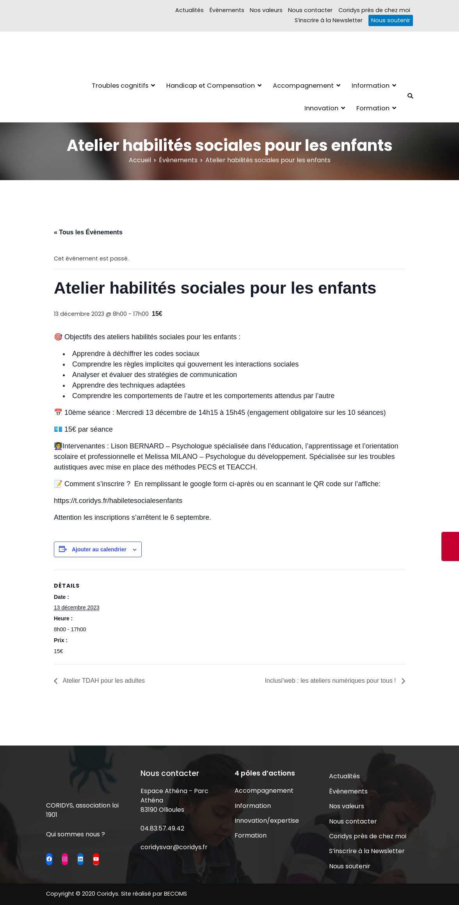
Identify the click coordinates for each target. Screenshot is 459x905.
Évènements (227, 10)
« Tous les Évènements (88, 232)
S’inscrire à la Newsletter (329, 20)
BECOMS (175, 894)
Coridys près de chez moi (374, 10)
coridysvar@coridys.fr (174, 847)
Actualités (189, 10)
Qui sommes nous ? (75, 834)
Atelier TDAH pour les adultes (103, 680)
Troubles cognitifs (120, 85)
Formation (373, 108)
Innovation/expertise (267, 820)
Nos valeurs (266, 10)
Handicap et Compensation (210, 85)
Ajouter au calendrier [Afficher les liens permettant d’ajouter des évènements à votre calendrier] (99, 549)
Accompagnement (303, 85)
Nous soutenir (390, 20)
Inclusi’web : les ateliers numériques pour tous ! (331, 680)
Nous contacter (310, 10)
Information (371, 85)
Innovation (321, 108)
